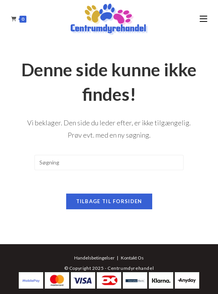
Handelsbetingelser (94, 258)
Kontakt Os (132, 258)
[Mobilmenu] (203, 19)
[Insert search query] (109, 162)
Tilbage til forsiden (109, 201)
